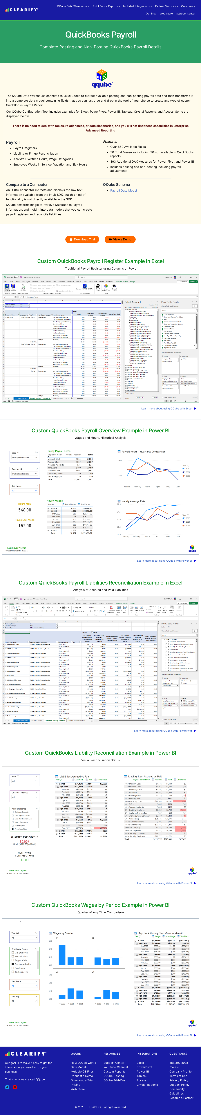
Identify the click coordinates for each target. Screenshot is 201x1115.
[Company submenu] (194, 6)
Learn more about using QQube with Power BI (164, 560)
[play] (196, 408)
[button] (82, 239)
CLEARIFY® (94, 1107)
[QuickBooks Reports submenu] (119, 6)
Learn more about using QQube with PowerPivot (163, 730)
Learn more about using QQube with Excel (166, 408)
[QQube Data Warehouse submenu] (88, 6)
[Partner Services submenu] (177, 6)
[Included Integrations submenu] (151, 6)
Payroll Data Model (123, 190)
